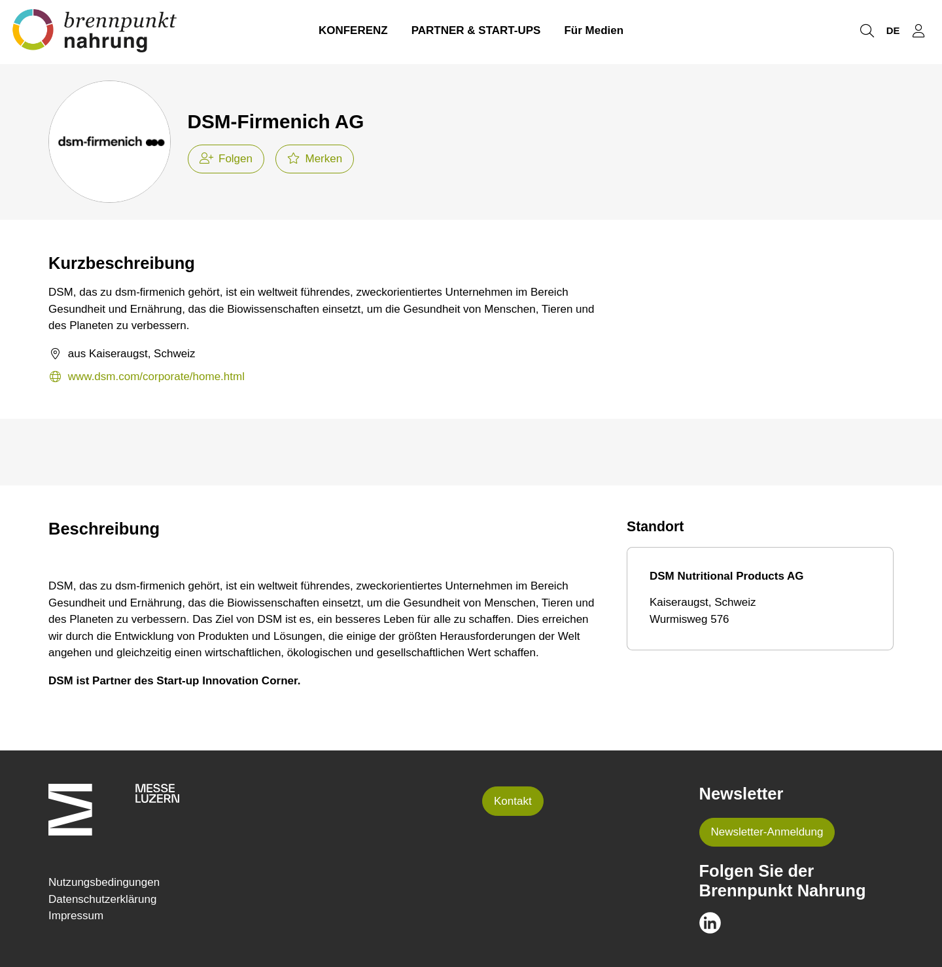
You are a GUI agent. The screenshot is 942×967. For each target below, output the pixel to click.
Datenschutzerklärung (102, 899)
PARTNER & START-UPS (476, 32)
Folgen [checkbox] (226, 158)
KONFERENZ (353, 32)
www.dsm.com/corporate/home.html (146, 377)
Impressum (75, 915)
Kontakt (513, 801)
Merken (314, 158)
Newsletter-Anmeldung (767, 832)
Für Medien (593, 32)
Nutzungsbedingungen (104, 882)
